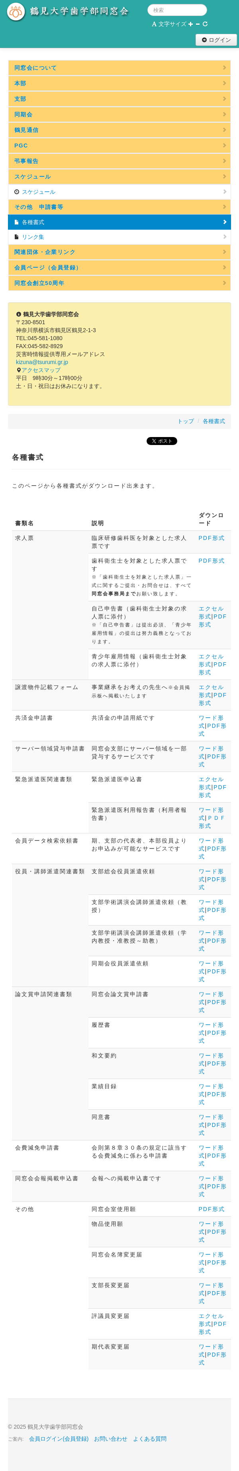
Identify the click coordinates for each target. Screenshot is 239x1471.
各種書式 (120, 222)
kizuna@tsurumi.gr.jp (42, 362)
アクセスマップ (41, 370)
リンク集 (120, 237)
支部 (120, 99)
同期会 (120, 114)
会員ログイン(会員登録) (58, 1439)
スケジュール (120, 176)
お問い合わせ (110, 1439)
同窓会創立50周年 (120, 283)
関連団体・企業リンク (120, 252)
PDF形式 (212, 538)
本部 (120, 83)
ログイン (216, 40)
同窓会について (120, 68)
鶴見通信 (120, 130)
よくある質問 (150, 1439)
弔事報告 (120, 161)
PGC (120, 145)
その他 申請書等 (120, 207)
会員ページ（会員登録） (120, 267)
